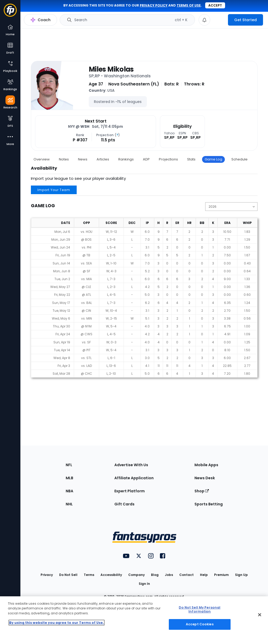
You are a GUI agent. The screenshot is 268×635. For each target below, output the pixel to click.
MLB (69, 478)
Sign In (144, 583)
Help (204, 575)
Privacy (47, 575)
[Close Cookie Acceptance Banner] (259, 615)
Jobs (169, 575)
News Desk (204, 478)
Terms (89, 575)
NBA (69, 491)
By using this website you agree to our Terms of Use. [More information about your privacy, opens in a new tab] (56, 622)
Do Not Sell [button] (68, 575)
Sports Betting (208, 504)
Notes (64, 159)
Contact (186, 575)
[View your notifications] (204, 20)
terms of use (189, 5)
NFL (69, 464)
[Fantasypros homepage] (10, 13)
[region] (134, 615)
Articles (103, 159)
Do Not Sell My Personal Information (199, 609)
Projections (168, 159)
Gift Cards (124, 504)
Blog (155, 575)
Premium (221, 575)
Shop (201, 491)
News (82, 159)
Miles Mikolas (111, 69)
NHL (69, 504)
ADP (146, 159)
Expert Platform (129, 491)
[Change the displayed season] (231, 206)
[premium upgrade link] (219, 20)
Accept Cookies (200, 624)
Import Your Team (53, 190)
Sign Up (241, 575)
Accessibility (111, 575)
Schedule (239, 159)
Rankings (126, 159)
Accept (215, 5)
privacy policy (154, 5)
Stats (191, 159)
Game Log (213, 159)
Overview (42, 159)
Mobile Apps (206, 464)
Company (136, 575)
